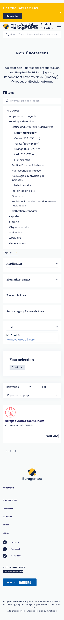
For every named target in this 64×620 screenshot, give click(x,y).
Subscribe (12, 16)
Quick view (52, 435)
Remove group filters (20, 340)
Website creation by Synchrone (42, 610)
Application (14, 264)
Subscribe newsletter (13, 571)
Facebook (11, 549)
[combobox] (19, 386)
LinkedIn (11, 542)
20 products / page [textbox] (18, 395)
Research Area (16, 295)
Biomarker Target (18, 279)
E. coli (15, 367)
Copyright (8, 601)
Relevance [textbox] (12, 387)
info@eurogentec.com (36, 604)
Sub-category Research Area (25, 311)
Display (7, 252)
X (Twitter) (12, 556)
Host (9, 327)
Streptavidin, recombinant (25, 421)
